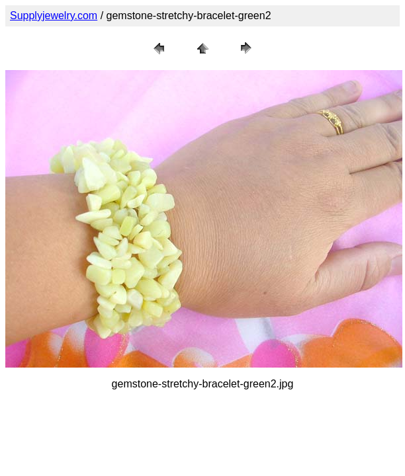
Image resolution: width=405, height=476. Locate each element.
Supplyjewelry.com (53, 15)
